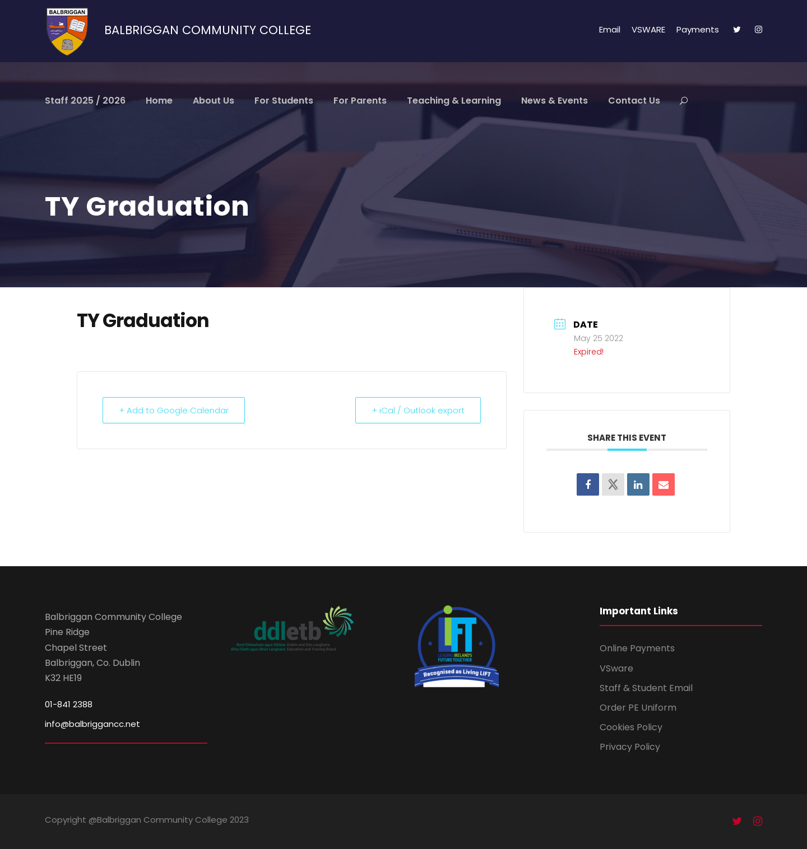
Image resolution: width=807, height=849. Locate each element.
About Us (213, 100)
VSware (616, 668)
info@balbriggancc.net (92, 724)
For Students (283, 100)
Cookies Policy (631, 727)
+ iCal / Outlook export (418, 410)
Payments (697, 29)
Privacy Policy (630, 746)
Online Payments (637, 648)
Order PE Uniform (638, 707)
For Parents (360, 100)
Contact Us (634, 100)
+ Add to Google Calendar (174, 410)
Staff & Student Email (646, 688)
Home (159, 100)
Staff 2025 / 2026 (85, 100)
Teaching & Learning (454, 100)
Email (609, 29)
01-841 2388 (68, 704)
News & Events (554, 100)
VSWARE (648, 29)
